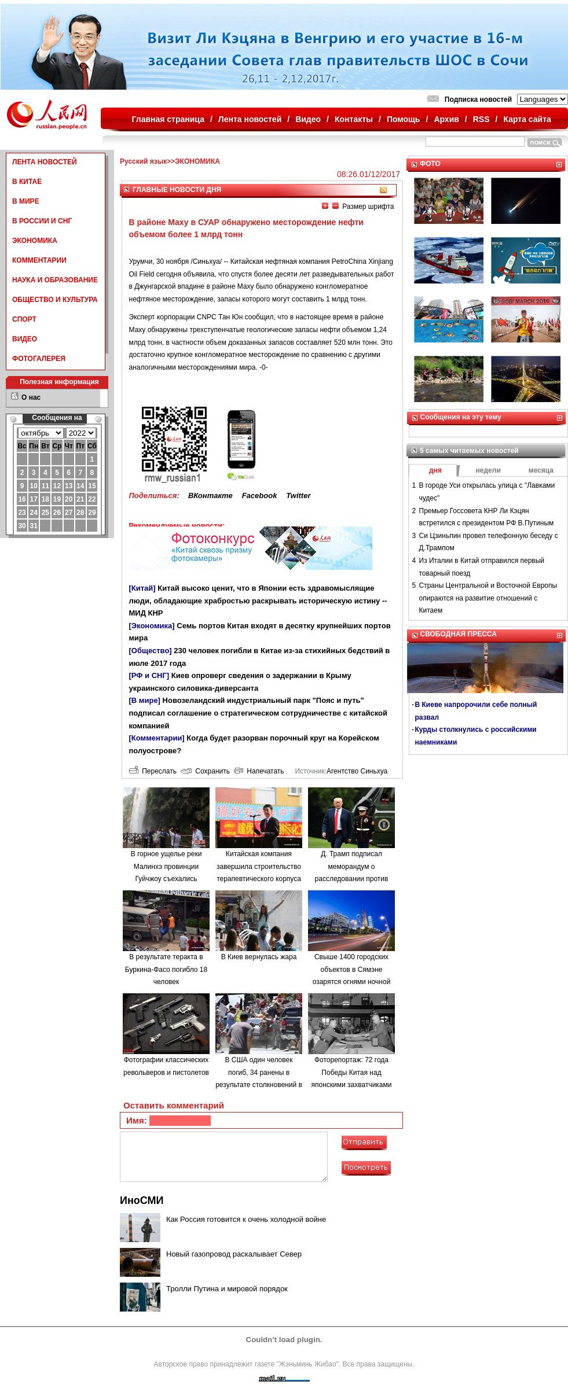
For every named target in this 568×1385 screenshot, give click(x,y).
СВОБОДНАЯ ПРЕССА (458, 634)
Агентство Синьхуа (357, 771)
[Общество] (150, 650)
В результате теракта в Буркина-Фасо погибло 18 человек (166, 969)
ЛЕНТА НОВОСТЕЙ (44, 162)
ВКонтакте (210, 495)
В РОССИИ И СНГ (42, 221)
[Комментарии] (157, 738)
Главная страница (168, 119)
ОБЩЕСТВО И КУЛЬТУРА (55, 300)
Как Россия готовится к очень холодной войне (246, 1219)
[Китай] (142, 588)
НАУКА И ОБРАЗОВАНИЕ (55, 280)
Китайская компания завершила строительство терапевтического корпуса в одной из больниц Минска (259, 879)
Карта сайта (527, 119)
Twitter (298, 495)
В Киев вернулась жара (259, 957)
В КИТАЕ (27, 182)
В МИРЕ (25, 201)
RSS (481, 119)
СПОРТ (24, 319)
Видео (308, 119)
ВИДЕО (24, 339)
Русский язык (143, 161)
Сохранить (205, 771)
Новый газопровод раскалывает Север (234, 1254)
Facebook (259, 495)
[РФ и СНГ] (149, 675)
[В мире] (144, 700)
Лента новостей (249, 119)
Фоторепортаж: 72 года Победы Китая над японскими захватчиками (352, 1072)
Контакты (354, 119)
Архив (446, 119)
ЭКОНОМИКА (34, 241)
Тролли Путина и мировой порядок (227, 1288)
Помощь (403, 119)
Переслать (153, 771)
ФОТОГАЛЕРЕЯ (38, 359)
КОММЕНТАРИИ (39, 260)
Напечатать (259, 771)
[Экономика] (152, 625)
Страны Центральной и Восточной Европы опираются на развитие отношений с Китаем (488, 597)
